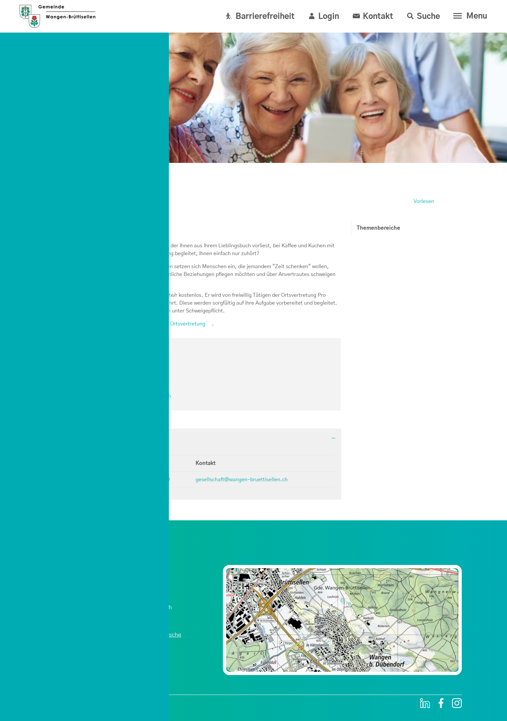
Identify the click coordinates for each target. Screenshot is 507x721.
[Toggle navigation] (468, 16)
